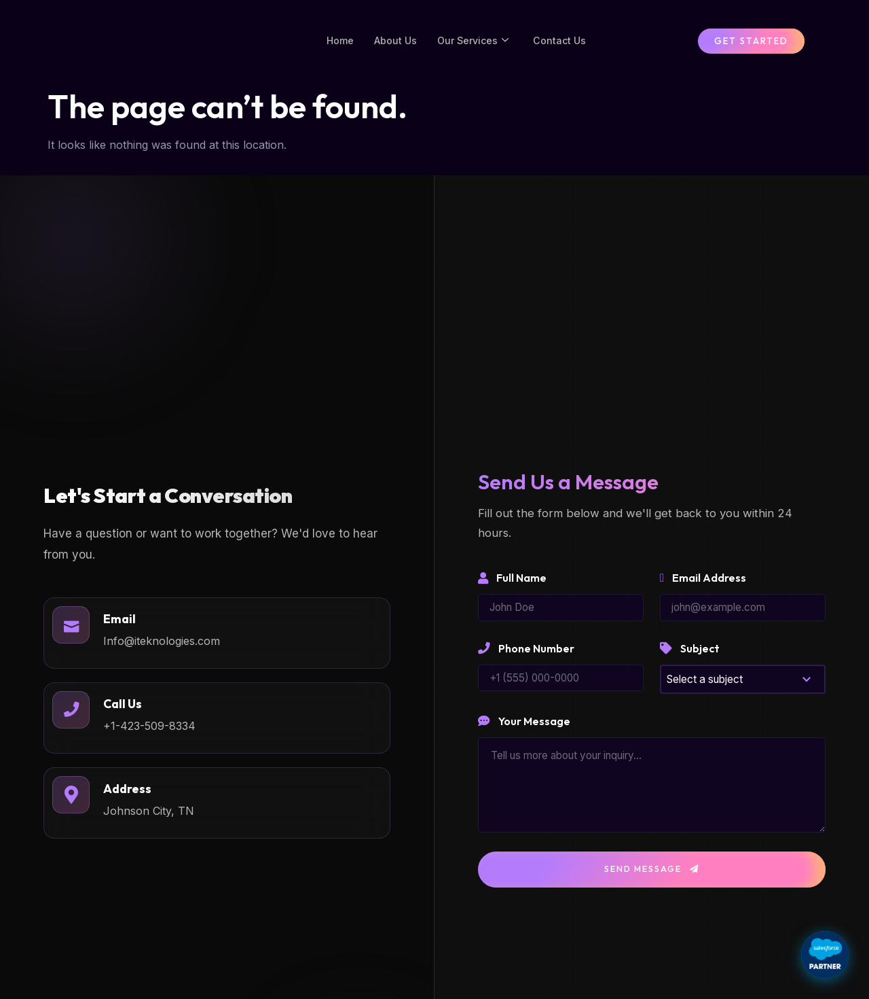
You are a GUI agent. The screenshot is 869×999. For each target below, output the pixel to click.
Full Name (512, 588)
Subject (690, 660)
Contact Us (563, 45)
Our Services (473, 46)
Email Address (703, 588)
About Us (393, 45)
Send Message (652, 881)
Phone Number (526, 660)
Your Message (524, 733)
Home (336, 45)
